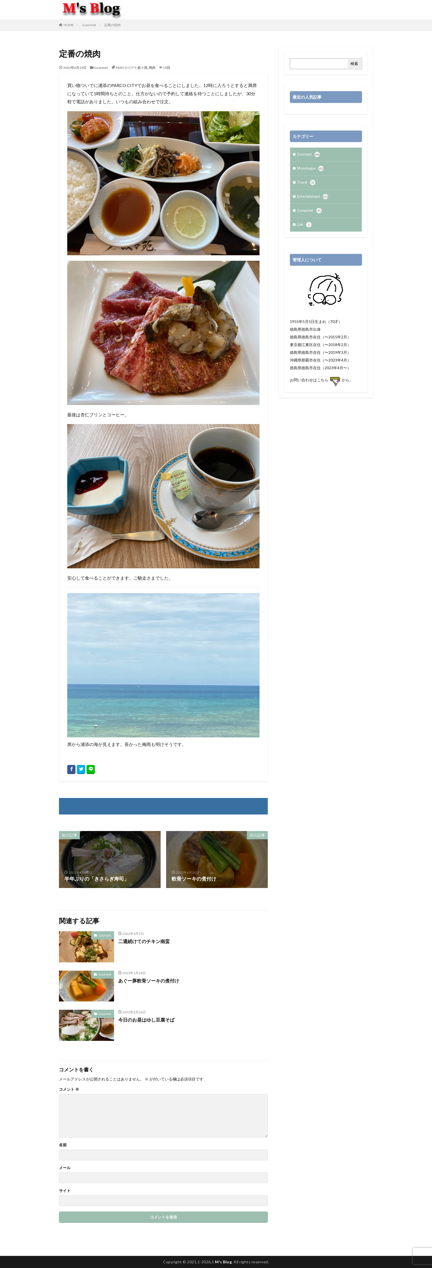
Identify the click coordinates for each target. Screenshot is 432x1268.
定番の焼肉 (112, 25)
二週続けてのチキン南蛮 (145, 941)
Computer (310, 213)
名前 (63, 1145)
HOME (69, 25)
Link (304, 228)
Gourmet (89, 25)
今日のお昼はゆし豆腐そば (148, 1020)
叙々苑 (142, 68)
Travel (306, 184)
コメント (69, 1089)
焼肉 (152, 68)
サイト (65, 1191)
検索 (354, 63)
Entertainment (314, 199)
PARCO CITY (126, 68)
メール (65, 1168)
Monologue (311, 169)
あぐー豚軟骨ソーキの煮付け (150, 981)
